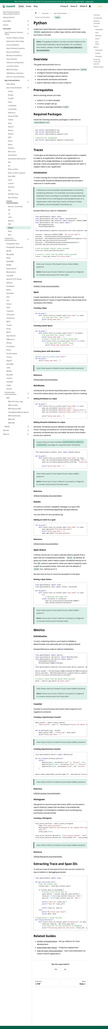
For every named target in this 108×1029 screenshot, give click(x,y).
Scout (21, 6)
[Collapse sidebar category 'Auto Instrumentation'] (28, 87)
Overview (97, 15)
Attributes (98, 35)
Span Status (97, 43)
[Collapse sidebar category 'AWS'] (28, 398)
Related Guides (99, 67)
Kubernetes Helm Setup (47, 947)
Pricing (54, 6)
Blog (35, 6)
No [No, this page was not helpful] (65, 969)
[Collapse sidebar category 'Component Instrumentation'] (28, 239)
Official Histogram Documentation (48, 856)
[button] (16, 21)
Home (64, 6)
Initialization (99, 29)
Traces (96, 26)
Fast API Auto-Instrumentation (50, 951)
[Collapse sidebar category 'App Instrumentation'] (28, 80)
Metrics (96, 47)
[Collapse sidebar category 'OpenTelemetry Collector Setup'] (28, 33)
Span (97, 32)
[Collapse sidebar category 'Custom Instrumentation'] (28, 202)
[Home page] (36, 12)
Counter (97, 53)
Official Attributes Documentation (48, 496)
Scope (28, 6)
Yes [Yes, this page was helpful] (56, 969)
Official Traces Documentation (46, 286)
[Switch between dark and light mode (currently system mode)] (80, 6)
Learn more (89, 1)
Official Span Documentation (46, 379)
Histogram (98, 56)
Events (97, 39)
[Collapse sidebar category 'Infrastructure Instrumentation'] (28, 393)
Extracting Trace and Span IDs (97, 62)
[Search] (95, 6)
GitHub (73, 6)
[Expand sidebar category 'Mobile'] (28, 426)
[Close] (105, 1)
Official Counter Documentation (47, 793)
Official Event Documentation (46, 544)
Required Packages (97, 22)
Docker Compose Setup (47, 941)
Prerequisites (98, 18)
